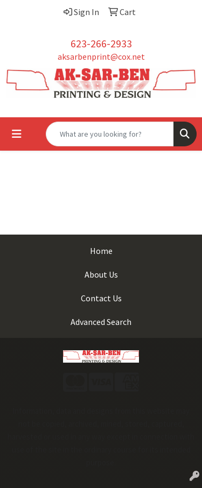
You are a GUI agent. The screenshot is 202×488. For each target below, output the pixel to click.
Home (101, 250)
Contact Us (101, 298)
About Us (101, 274)
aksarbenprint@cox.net (101, 56)
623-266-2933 (101, 43)
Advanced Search (101, 321)
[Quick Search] (110, 134)
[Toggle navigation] (16, 134)
